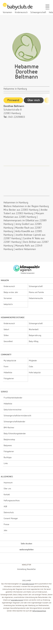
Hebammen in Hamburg (16, 202)
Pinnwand (13, 100)
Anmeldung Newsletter (26, 569)
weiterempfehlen (27, 550)
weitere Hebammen (25, 249)
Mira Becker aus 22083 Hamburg (21, 210)
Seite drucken (26, 544)
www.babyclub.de (28, 584)
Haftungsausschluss (39, 611)
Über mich (34, 100)
